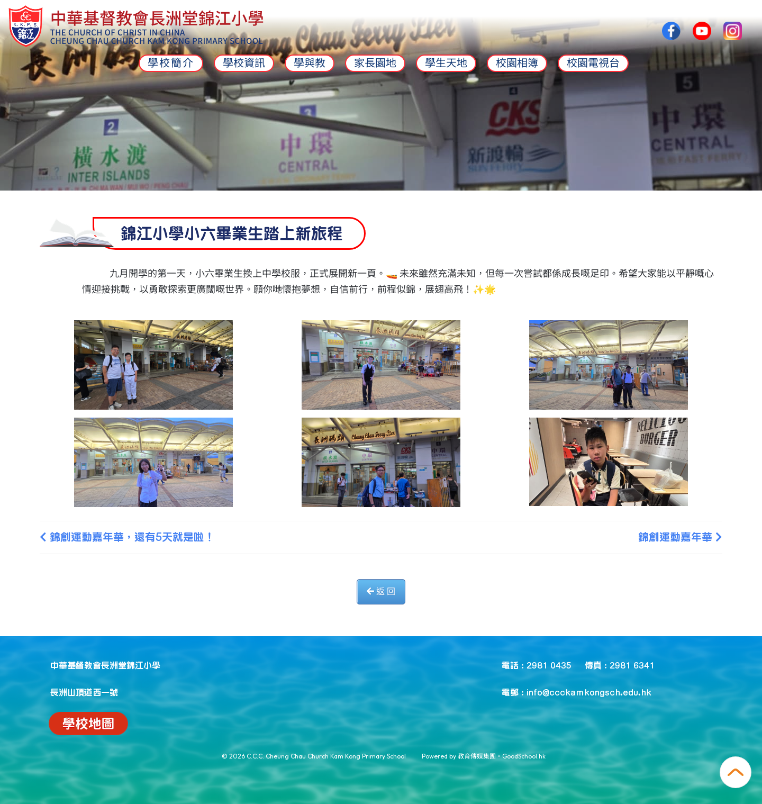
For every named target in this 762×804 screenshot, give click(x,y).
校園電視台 (593, 63)
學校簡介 (171, 63)
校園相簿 (517, 63)
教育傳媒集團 (477, 756)
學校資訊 (244, 63)
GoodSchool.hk (524, 756)
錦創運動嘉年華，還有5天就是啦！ (127, 536)
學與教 (309, 63)
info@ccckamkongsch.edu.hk (589, 692)
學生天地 (446, 63)
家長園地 (375, 63)
